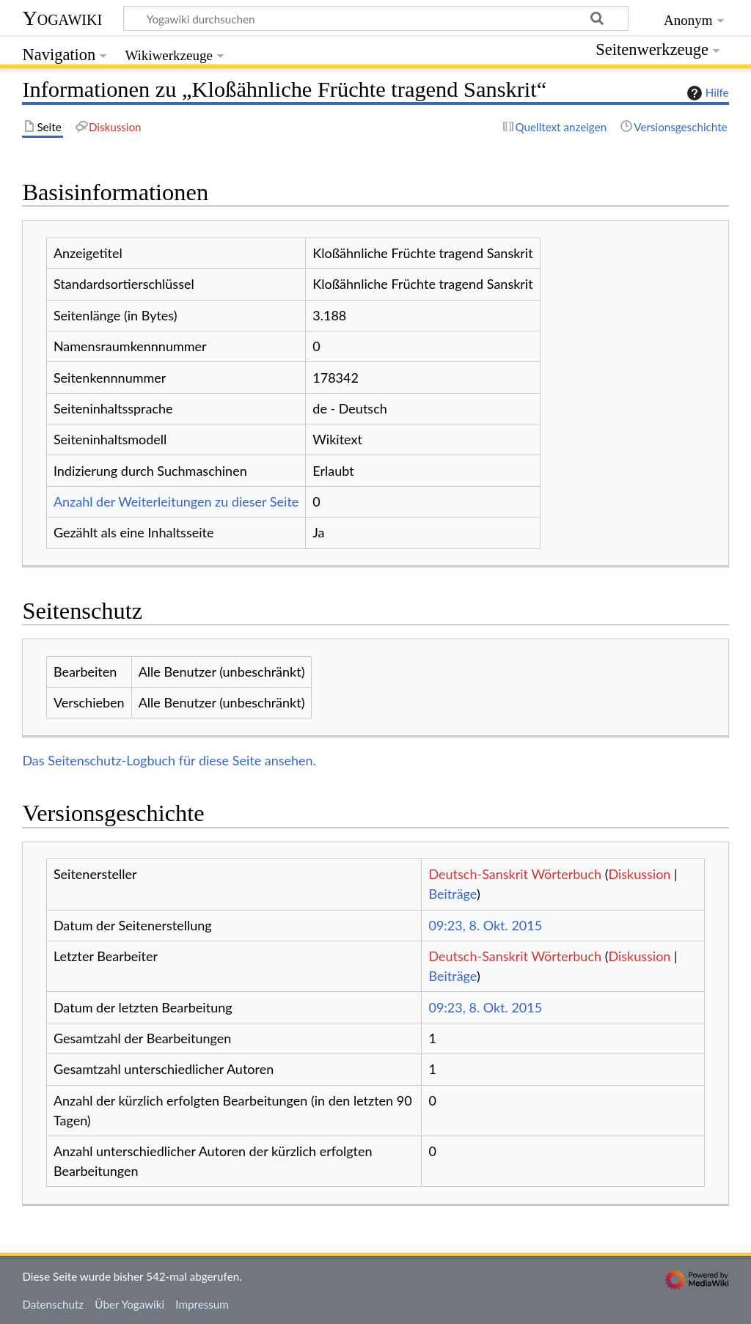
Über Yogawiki (129, 1304)
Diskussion (639, 874)
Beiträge (452, 894)
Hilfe (706, 93)
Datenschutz (53, 1304)
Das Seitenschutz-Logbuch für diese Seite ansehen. (169, 760)
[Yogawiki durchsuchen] (376, 18)
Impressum (202, 1304)
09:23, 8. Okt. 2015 (485, 925)
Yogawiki (62, 18)
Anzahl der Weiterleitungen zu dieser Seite (176, 501)
